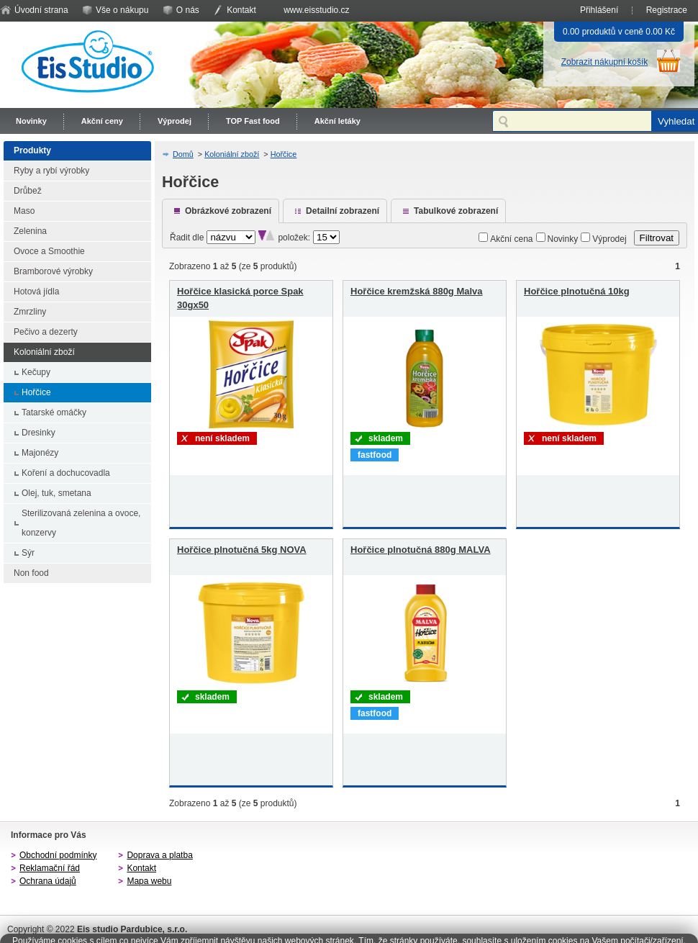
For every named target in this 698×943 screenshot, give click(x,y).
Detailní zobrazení (342, 211)
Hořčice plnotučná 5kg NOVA (242, 549)
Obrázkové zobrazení (228, 211)
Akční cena (511, 239)
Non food (31, 573)
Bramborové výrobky (53, 271)
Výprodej (174, 121)
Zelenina (30, 231)
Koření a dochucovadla (66, 473)
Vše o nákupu (122, 10)
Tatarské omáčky (54, 412)
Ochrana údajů (47, 881)
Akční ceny (102, 121)
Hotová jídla (36, 291)
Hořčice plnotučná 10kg (577, 291)
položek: (294, 238)
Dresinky (38, 433)
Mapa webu (149, 881)
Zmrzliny (30, 312)
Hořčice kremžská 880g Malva (416, 291)
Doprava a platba (159, 855)
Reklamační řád (49, 868)
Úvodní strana (41, 10)
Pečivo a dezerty (46, 332)
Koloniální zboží (44, 352)
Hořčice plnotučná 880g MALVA (420, 549)
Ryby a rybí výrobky (51, 171)
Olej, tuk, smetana (56, 493)
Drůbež (28, 191)
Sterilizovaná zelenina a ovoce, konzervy (81, 523)
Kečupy (36, 372)
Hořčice (36, 392)
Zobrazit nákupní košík (604, 62)
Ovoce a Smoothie (49, 251)
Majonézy (40, 453)
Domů (183, 154)
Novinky (31, 121)
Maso (24, 211)
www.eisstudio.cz (316, 10)
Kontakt (241, 10)
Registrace (666, 10)
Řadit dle (187, 238)
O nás (187, 10)
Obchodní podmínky (57, 855)
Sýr (28, 553)
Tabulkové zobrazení (456, 211)
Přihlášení (599, 10)
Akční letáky (337, 121)
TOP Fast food (253, 121)
